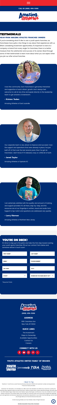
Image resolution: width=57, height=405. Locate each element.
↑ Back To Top (28, 382)
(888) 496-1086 (31, 8)
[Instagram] (28, 352)
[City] (42, 268)
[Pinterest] (33, 352)
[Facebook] (19, 352)
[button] (53, 401)
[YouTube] (24, 352)
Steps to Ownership (28, 335)
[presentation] (15, 287)
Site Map (20, 403)
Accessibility (25, 403)
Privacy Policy (31, 403)
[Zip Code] (14, 268)
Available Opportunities (28, 338)
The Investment (28, 333)
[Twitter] (38, 352)
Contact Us (28, 341)
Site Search (36, 403)
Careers (28, 343)
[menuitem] (28, 332)
